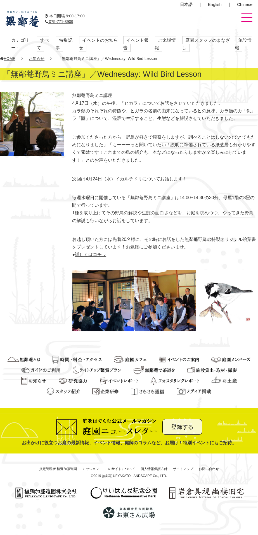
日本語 (186, 4)
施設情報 (243, 44)
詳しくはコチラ (90, 254)
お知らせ (36, 58)
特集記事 (64, 44)
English (215, 4)
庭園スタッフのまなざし (206, 44)
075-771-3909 (59, 21)
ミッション (90, 469)
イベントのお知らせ (98, 44)
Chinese (244, 4)
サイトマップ (183, 469)
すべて (43, 44)
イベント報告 (136, 44)
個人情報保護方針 (154, 469)
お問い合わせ (209, 469)
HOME (7, 58)
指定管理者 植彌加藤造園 (58, 469)
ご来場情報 (165, 44)
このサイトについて (120, 469)
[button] (246, 18)
